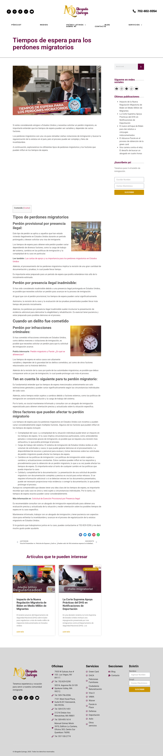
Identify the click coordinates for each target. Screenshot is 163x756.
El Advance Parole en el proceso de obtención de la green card (131, 141)
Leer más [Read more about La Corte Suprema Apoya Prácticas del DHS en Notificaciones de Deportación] (66, 632)
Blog (107, 25)
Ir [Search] (141, 66)
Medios (44, 25)
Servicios (135, 25)
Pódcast (16, 25)
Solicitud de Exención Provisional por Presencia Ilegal (56, 498)
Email (131, 680)
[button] (80, 534)
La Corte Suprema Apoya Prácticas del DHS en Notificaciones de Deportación (77, 604)
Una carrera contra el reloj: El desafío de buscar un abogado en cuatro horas (131, 150)
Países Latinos (76, 25)
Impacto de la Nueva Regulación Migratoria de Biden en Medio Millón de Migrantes (31, 604)
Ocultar (27, 208)
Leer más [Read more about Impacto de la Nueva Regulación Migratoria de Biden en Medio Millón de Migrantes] (20, 632)
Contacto (100, 26)
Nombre (132, 671)
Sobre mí (71, 26)
